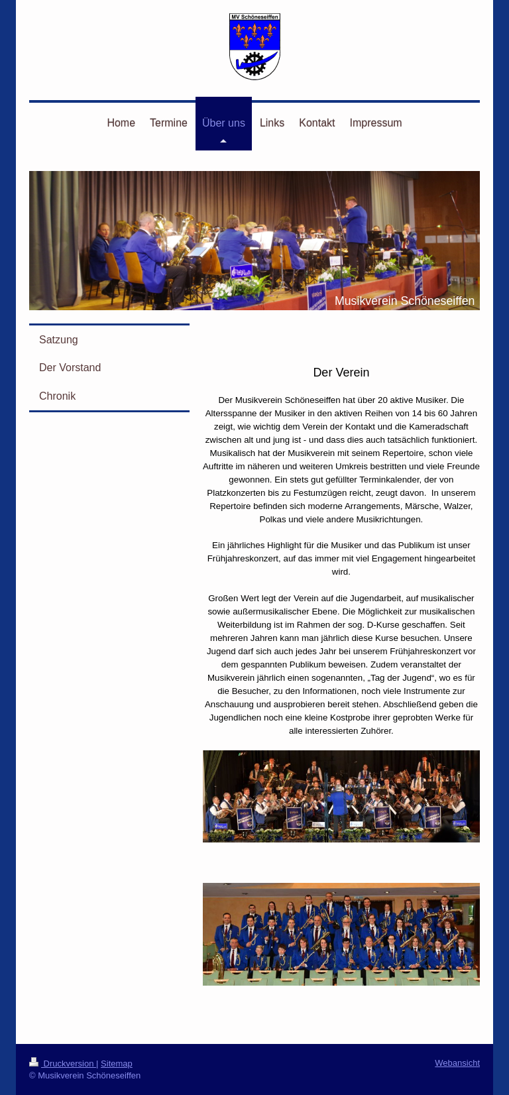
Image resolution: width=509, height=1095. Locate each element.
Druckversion (62, 1063)
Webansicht (457, 1063)
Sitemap (117, 1063)
